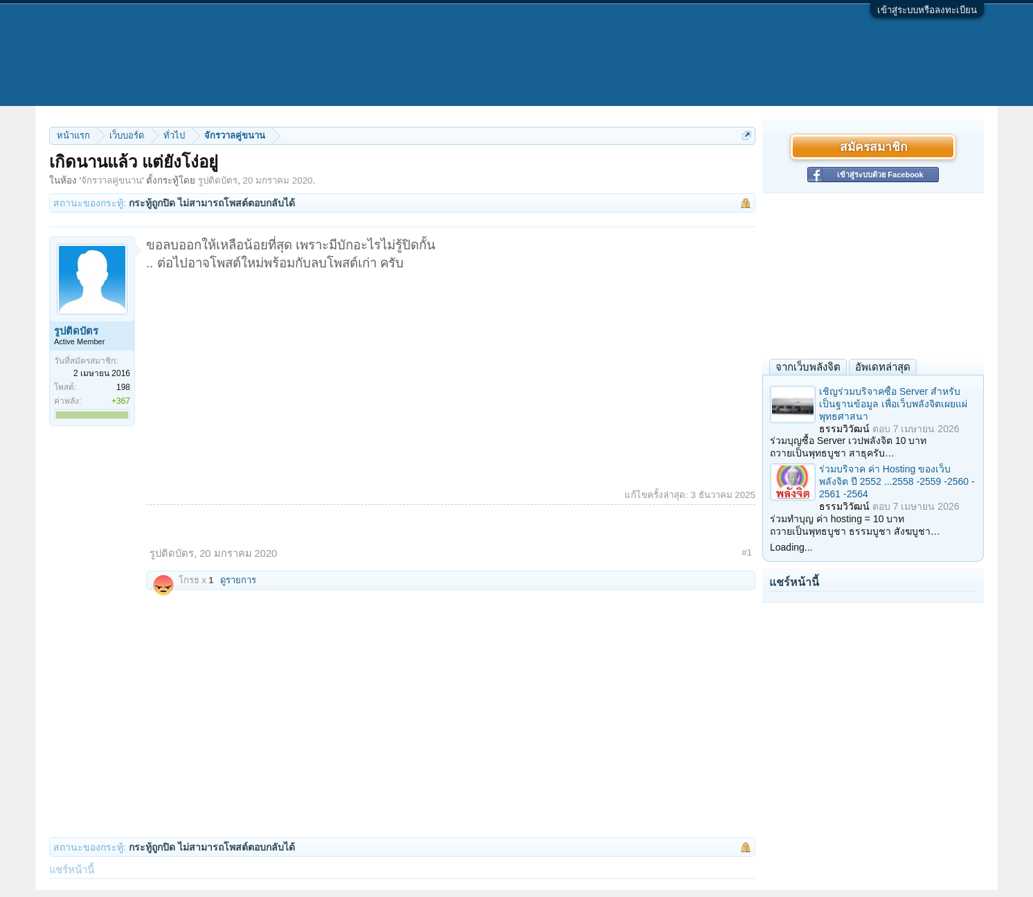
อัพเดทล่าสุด (882, 367)
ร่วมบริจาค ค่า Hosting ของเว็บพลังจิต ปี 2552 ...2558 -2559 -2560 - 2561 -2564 (897, 481)
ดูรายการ (238, 580)
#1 (747, 552)
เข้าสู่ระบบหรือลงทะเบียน (927, 10)
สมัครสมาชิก (873, 146)
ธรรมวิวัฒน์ (844, 428)
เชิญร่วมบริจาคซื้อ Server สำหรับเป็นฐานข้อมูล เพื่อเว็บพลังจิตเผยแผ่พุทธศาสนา (893, 404)
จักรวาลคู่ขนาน (111, 180)
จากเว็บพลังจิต (808, 367)
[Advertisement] (450, 376)
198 (123, 387)
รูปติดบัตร (217, 180)
